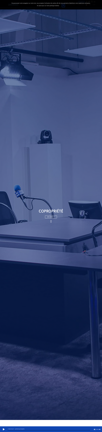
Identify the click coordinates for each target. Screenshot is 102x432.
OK (63, 5)
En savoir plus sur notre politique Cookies (48, 5)
